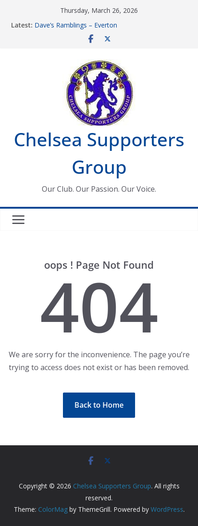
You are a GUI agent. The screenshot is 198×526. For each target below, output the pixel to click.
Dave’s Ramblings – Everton (75, 25)
